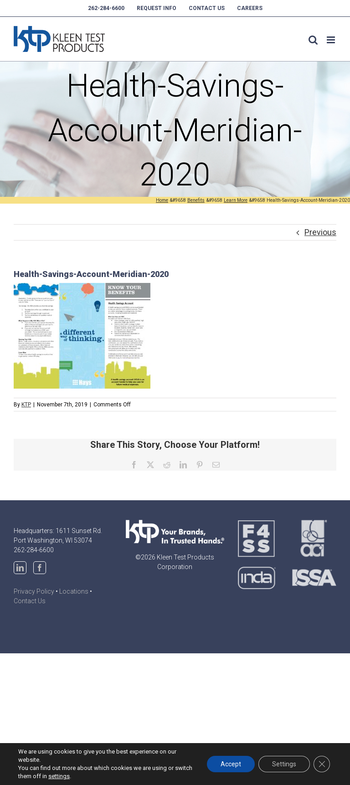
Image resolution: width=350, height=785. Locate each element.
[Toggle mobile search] (313, 40)
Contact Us (30, 601)
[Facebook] (39, 567)
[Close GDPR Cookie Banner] (322, 764)
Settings (284, 764)
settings (59, 776)
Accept (231, 764)
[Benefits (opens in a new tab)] (196, 200)
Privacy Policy (34, 591)
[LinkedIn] (20, 567)
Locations (73, 591)
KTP (26, 404)
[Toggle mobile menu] (331, 40)
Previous (320, 232)
